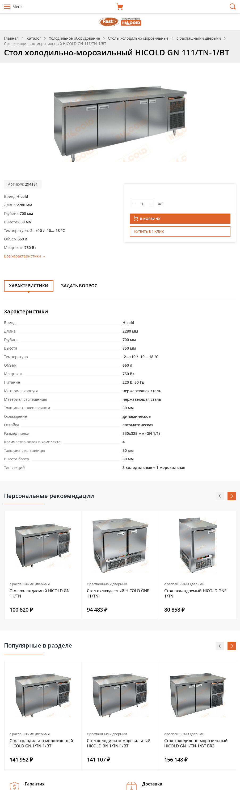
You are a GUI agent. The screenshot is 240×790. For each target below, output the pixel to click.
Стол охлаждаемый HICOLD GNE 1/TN (195, 593)
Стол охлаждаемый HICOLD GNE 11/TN (118, 593)
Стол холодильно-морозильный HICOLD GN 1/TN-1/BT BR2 (196, 743)
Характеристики (28, 286)
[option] (43, 565)
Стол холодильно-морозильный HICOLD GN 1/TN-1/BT (41, 743)
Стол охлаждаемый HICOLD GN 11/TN (40, 593)
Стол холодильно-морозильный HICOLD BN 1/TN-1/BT (118, 743)
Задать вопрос (79, 286)
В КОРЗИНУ (147, 220)
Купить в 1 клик (149, 233)
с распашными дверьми (30, 584)
